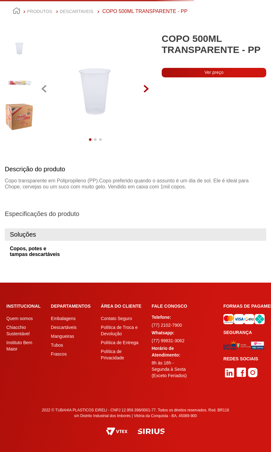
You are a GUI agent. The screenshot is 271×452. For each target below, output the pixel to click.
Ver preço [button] (213, 72)
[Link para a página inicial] (16, 11)
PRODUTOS (39, 11)
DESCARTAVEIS (76, 11)
